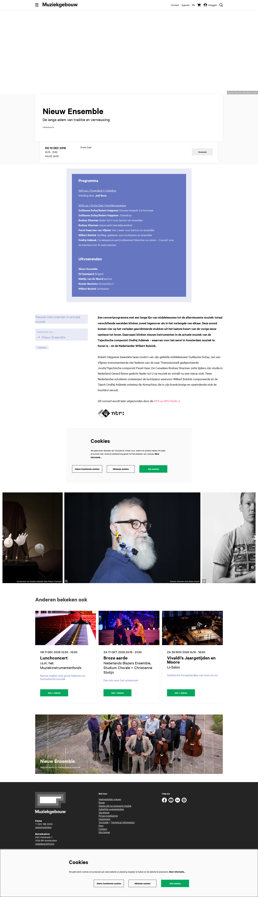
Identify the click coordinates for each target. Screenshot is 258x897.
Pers (101, 830)
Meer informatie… (177, 871)
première (42, 352)
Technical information (123, 827)
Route (102, 807)
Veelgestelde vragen (110, 804)
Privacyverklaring (108, 820)
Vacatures (104, 817)
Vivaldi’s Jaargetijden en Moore (191, 664)
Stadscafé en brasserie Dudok (115, 810)
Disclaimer (104, 836)
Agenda (185, 5)
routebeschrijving (44, 848)
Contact (175, 5)
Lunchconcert (54, 662)
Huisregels (104, 823)
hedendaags (48, 132)
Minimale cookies (121, 473)
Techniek (104, 827)
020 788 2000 (45, 828)
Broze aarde (115, 662)
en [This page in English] (193, 5)
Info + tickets (54, 697)
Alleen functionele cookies (87, 473)
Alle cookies (153, 473)
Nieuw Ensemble (51, 342)
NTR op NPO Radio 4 (167, 406)
